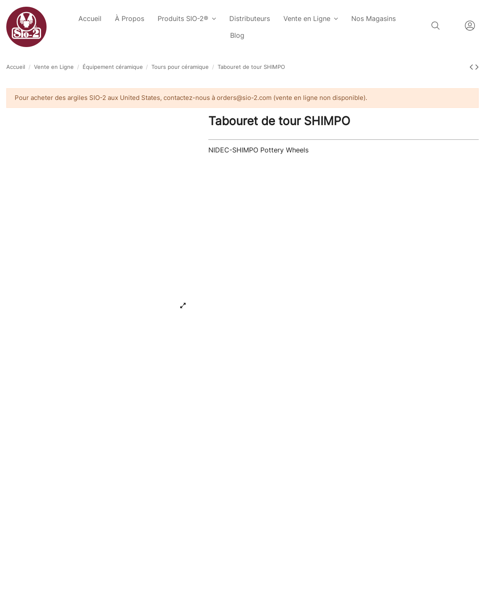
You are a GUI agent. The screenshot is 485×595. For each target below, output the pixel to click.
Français (452, 26)
